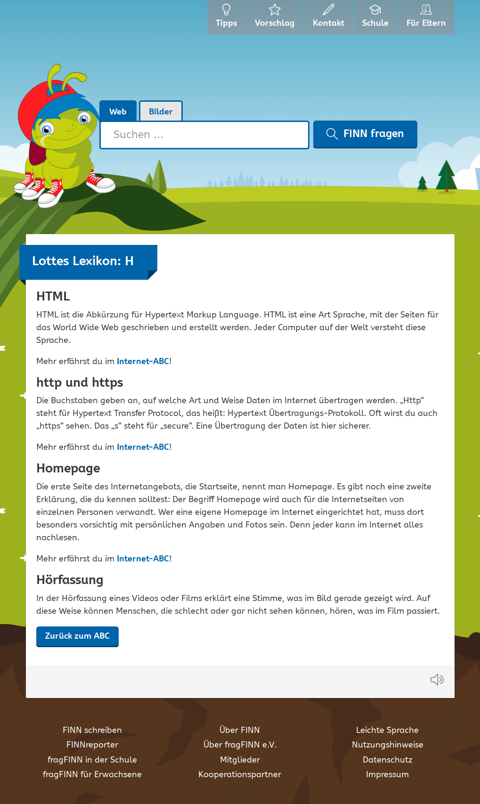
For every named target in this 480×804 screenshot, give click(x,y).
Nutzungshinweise (387, 745)
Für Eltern (428, 19)
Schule (377, 19)
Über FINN (240, 730)
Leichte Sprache (387, 730)
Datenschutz (387, 760)
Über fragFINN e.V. (240, 745)
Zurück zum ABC (77, 636)
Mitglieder (240, 760)
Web (118, 112)
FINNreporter (92, 745)
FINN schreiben (92, 730)
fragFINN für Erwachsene (92, 774)
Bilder (161, 112)
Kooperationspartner (239, 774)
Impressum (387, 774)
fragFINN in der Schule (92, 760)
